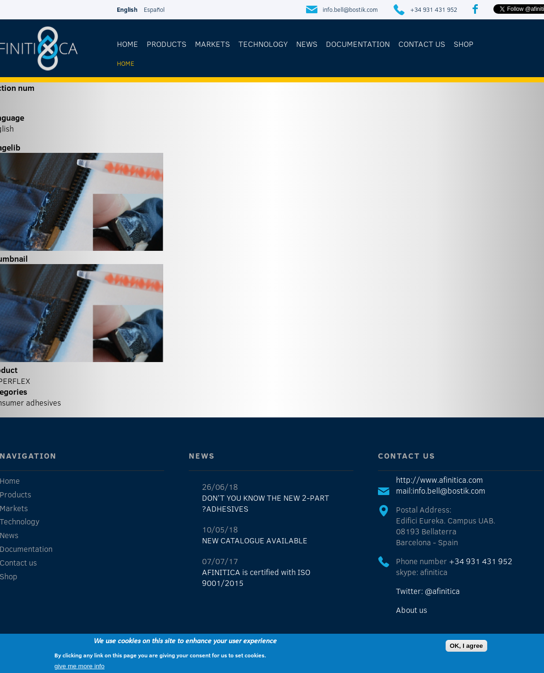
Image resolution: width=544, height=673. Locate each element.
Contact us (421, 43)
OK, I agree (466, 646)
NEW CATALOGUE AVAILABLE (254, 540)
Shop (464, 43)
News (306, 43)
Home (127, 43)
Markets (212, 43)
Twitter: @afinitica (428, 590)
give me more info (79, 666)
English (127, 9)
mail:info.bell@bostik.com (440, 490)
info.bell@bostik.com (350, 9)
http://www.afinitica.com (439, 479)
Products (166, 43)
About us (411, 609)
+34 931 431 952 (433, 9)
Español (154, 9)
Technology (263, 43)
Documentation (358, 43)
